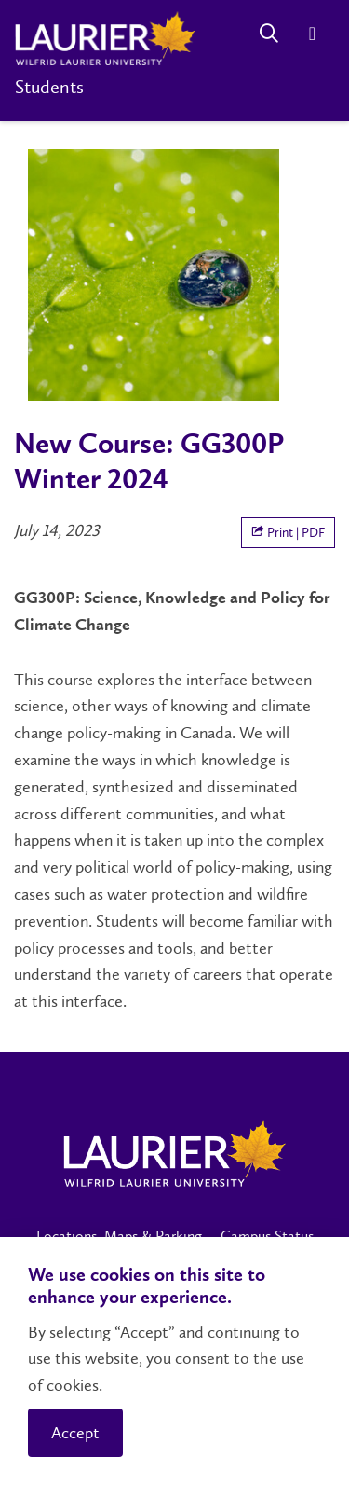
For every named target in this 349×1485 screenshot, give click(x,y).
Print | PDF (288, 533)
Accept (75, 1433)
